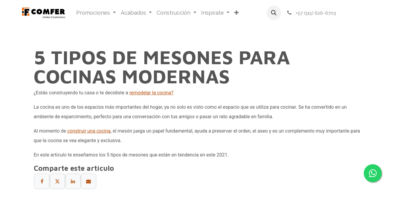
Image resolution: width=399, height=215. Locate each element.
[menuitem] (96, 13)
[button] (274, 13)
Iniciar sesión (360, 13)
